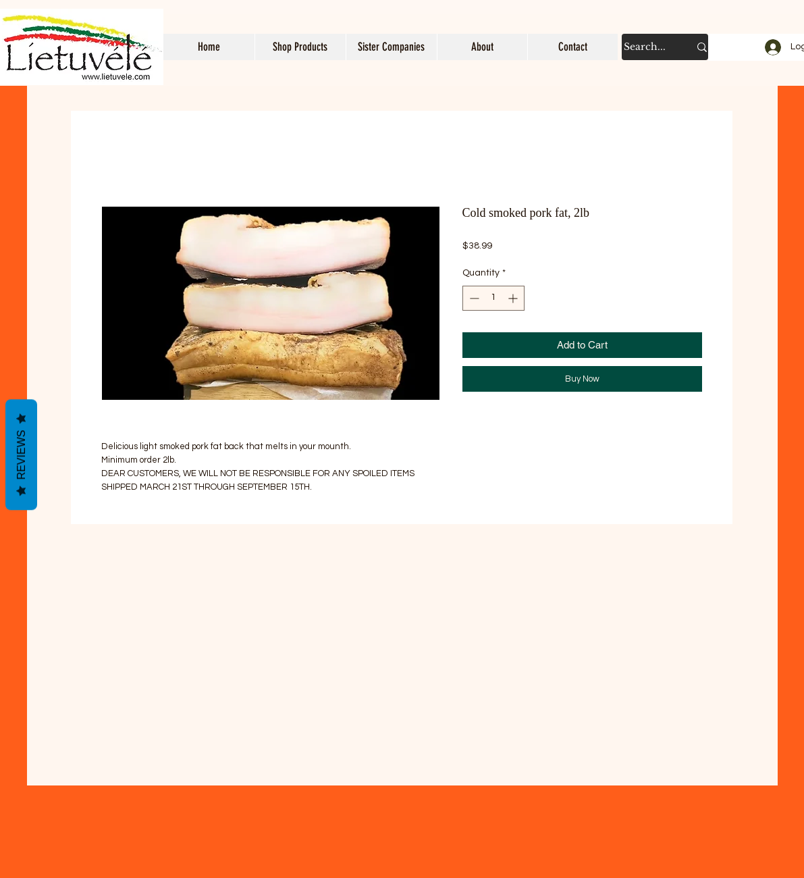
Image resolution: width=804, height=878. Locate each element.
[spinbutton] (493, 298)
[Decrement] (472, 298)
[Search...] (646, 47)
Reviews (21, 455)
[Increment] (514, 298)
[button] (300, 47)
